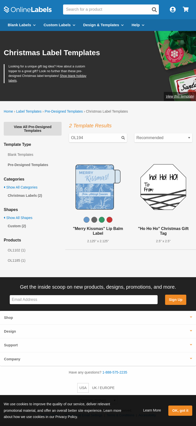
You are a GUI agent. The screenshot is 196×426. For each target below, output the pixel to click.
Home (8, 111)
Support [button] (11, 345)
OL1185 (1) (16, 260)
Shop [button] (8, 318)
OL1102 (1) (16, 250)
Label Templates (29, 111)
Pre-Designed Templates (64, 111)
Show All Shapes (18, 218)
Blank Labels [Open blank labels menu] (22, 25)
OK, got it (180, 411)
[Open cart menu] (185, 9)
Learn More (152, 410)
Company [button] (12, 359)
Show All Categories (20, 187)
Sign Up (175, 300)
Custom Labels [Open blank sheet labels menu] (59, 25)
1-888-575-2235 (114, 372)
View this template (180, 96)
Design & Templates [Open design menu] (103, 25)
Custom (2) (17, 226)
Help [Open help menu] (138, 25)
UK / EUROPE (103, 388)
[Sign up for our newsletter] (84, 299)
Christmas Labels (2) (25, 196)
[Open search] (154, 9)
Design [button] (10, 331)
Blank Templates (20, 155)
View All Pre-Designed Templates (32, 128)
